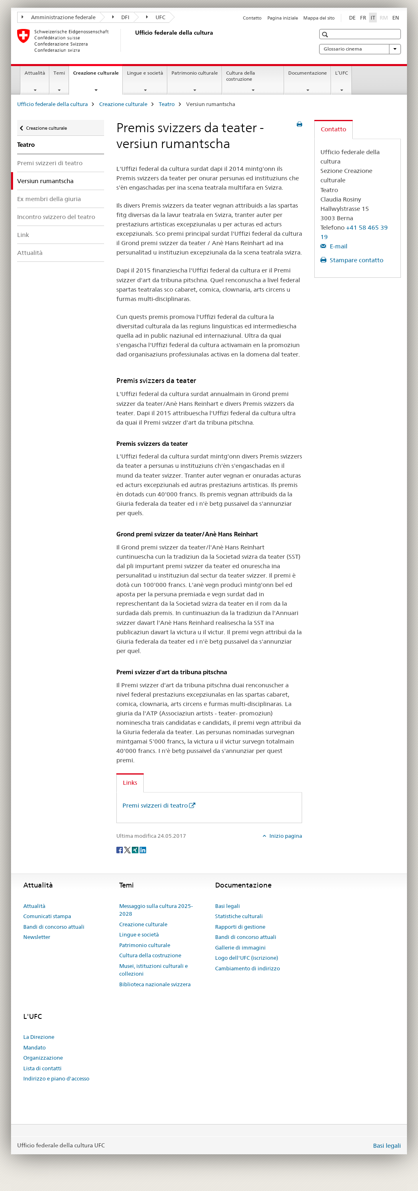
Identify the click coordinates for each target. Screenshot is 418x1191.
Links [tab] (130, 782)
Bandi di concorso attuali (53, 926)
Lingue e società (145, 73)
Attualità (34, 73)
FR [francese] (363, 17)
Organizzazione (43, 1057)
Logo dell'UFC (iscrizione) (246, 957)
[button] (325, 34)
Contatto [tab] (333, 129)
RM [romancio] (384, 17)
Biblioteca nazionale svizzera (155, 984)
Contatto (252, 18)
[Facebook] (120, 849)
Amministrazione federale (59, 17)
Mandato (34, 1047)
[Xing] (136, 849)
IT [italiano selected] (373, 17)
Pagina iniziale (282, 18)
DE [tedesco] (352, 17)
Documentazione (307, 73)
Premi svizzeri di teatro (49, 163)
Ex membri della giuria (49, 199)
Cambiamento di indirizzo (247, 968)
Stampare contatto (355, 260)
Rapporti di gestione (240, 926)
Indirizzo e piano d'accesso (56, 1078)
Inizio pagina (285, 835)
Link (23, 235)
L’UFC (341, 73)
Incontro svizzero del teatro (56, 217)
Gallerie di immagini (240, 947)
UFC (155, 17)
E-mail (337, 246)
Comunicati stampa (47, 916)
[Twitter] (128, 849)
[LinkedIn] (143, 849)
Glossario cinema (360, 48)
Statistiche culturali (239, 916)
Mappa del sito (319, 18)
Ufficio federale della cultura (52, 104)
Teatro (167, 104)
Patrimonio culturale (194, 73)
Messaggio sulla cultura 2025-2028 (156, 910)
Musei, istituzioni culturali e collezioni (153, 970)
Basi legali (227, 906)
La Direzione (38, 1037)
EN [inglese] (395, 17)
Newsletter (36, 937)
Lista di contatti (42, 1068)
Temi (59, 73)
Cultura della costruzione (240, 76)
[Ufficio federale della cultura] (133, 40)
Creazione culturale (97, 75)
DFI (121, 17)
